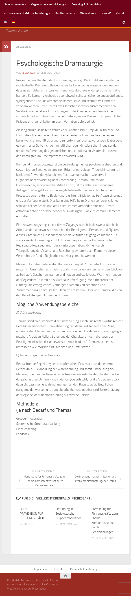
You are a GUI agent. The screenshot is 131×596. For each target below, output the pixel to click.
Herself (106, 13)
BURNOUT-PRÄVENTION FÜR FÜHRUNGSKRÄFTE (32, 513)
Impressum (40, 569)
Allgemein (23, 46)
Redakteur (28, 72)
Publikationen (64, 13)
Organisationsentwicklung (47, 4)
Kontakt (121, 13)
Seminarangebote (15, 4)
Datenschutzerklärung (83, 569)
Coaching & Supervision (86, 4)
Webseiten (87, 13)
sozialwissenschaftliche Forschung (26, 13)
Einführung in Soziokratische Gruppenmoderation (69, 513)
